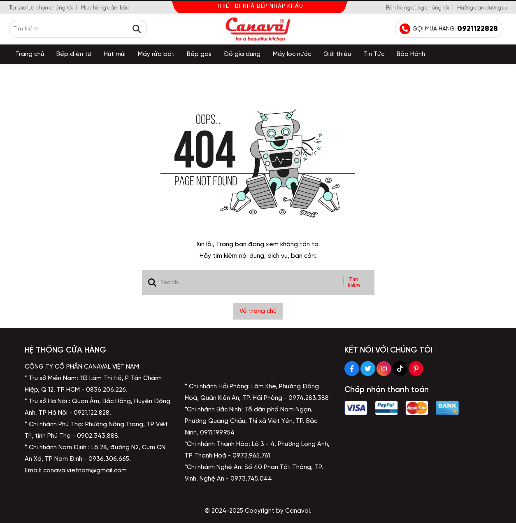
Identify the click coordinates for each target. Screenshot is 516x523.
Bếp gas (199, 54)
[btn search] (136, 29)
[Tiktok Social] (400, 368)
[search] (78, 29)
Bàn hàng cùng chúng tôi (417, 8)
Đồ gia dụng (242, 54)
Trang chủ (29, 54)
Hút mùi (115, 54)
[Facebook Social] (351, 368)
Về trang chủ (258, 311)
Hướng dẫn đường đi (482, 8)
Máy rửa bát (156, 54)
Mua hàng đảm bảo (105, 8)
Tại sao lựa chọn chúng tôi (41, 8)
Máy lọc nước (292, 54)
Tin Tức (373, 54)
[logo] (258, 29)
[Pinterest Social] (416, 368)
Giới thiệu (337, 54)
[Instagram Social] (384, 368)
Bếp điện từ (73, 54)
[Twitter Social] (367, 368)
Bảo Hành (411, 54)
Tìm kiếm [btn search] (354, 282)
